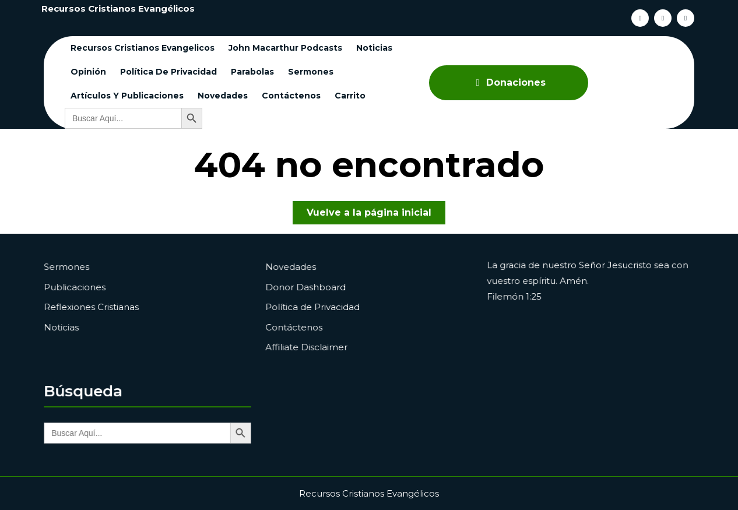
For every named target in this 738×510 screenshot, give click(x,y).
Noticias (374, 48)
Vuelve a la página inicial (376, 214)
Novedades (223, 95)
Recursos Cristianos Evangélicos (118, 8)
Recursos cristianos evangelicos (143, 48)
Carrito (350, 95)
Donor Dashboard (308, 287)
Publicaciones (77, 287)
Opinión (88, 71)
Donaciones (509, 82)
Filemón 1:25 (516, 296)
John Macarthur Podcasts (285, 48)
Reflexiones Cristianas (93, 306)
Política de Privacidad (168, 71)
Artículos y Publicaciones (127, 95)
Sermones (310, 71)
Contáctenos (291, 95)
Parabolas (252, 71)
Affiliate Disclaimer (308, 345)
